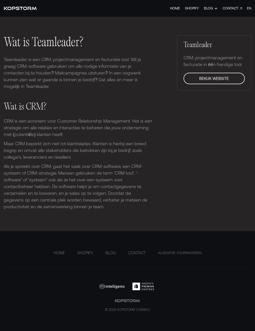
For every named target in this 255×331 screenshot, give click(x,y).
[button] (211, 8)
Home (175, 8)
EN (249, 8)
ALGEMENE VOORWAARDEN (179, 253)
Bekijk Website (214, 78)
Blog (111, 253)
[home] (20, 8)
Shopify (192, 8)
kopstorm (127, 305)
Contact (230, 8)
